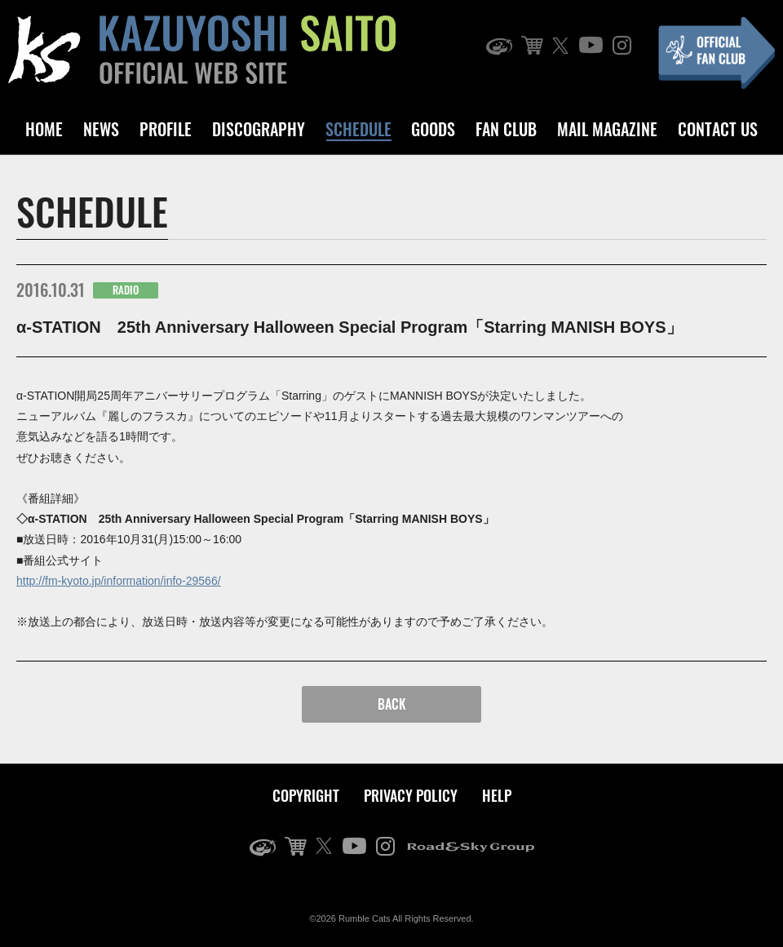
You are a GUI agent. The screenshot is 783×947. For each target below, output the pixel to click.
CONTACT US (718, 129)
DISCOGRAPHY (258, 129)
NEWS (101, 129)
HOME (44, 129)
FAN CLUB (506, 129)
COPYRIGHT (305, 795)
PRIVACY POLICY (411, 795)
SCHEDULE (358, 129)
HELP (496, 795)
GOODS (433, 129)
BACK (392, 704)
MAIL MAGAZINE (607, 129)
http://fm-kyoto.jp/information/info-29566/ (118, 580)
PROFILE (165, 129)
